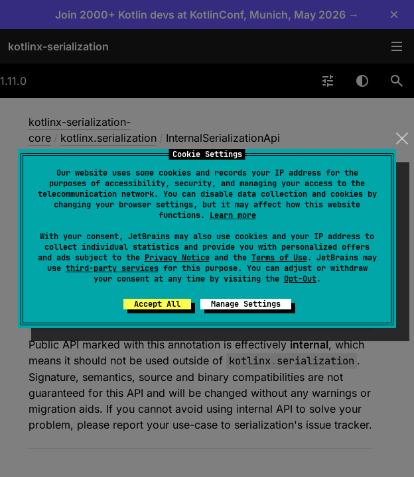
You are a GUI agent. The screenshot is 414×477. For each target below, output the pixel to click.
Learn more (233, 215)
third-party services (112, 268)
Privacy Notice (177, 257)
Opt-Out (300, 279)
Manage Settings (246, 304)
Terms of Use (279, 257)
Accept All (157, 304)
